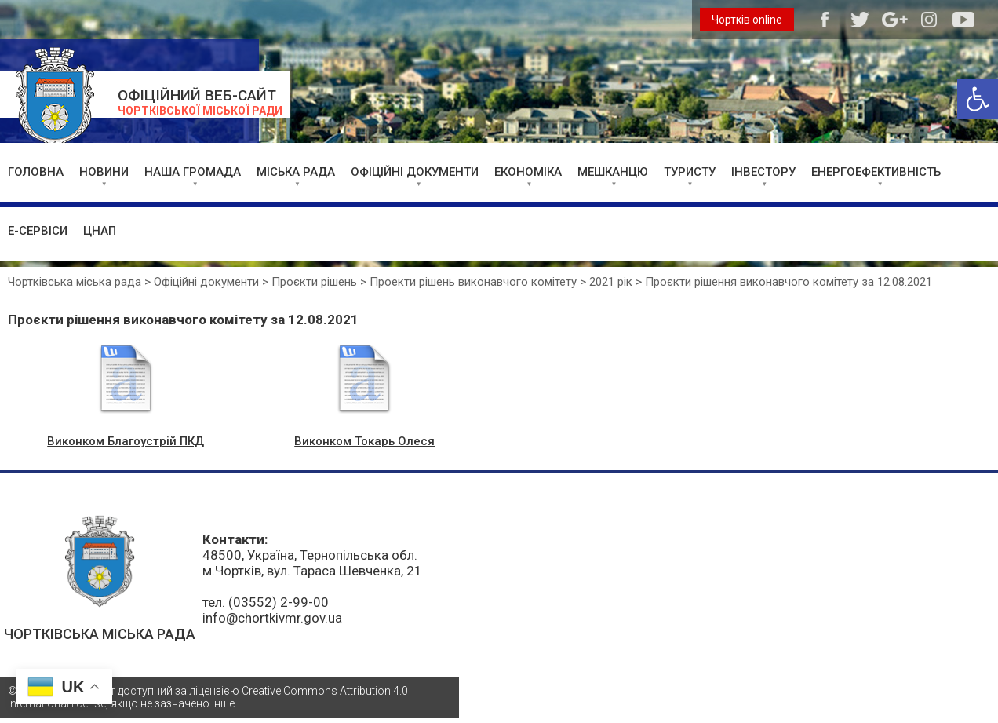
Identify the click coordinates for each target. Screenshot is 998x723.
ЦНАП (99, 231)
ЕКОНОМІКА (528, 172)
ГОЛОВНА (36, 172)
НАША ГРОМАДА (192, 172)
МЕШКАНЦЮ (612, 172)
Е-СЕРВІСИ (37, 231)
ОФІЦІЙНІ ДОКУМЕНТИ (415, 172)
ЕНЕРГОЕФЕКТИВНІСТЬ (876, 172)
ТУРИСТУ (690, 172)
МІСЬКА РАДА (296, 172)
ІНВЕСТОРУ (763, 172)
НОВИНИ (104, 172)
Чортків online (747, 19)
